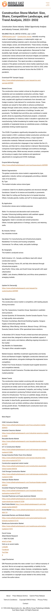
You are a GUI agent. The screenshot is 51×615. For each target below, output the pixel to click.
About (8, 596)
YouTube (5, 552)
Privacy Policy (42, 600)
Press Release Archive (20, 596)
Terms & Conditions (10, 600)
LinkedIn (5, 547)
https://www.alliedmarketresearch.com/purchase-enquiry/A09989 (25, 165)
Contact (25, 603)
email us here (6, 541)
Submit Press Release (37, 596)
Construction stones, (24, 37)
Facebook (5, 550)
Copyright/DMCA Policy (27, 600)
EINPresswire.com (9, 37)
